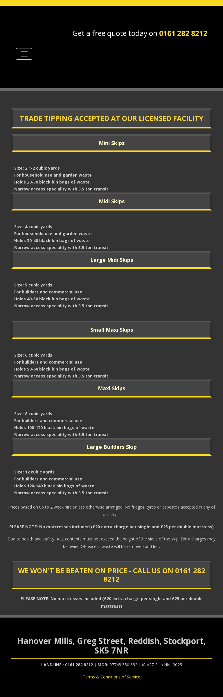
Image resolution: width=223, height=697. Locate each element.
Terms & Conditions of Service (111, 677)
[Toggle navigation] (24, 54)
